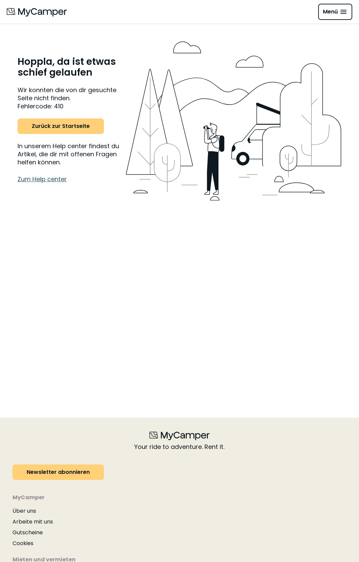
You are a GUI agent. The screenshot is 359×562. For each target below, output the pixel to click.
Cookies (22, 543)
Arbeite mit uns (32, 522)
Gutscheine (27, 532)
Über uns (24, 511)
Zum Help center (42, 179)
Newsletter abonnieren (58, 472)
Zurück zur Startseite (61, 126)
